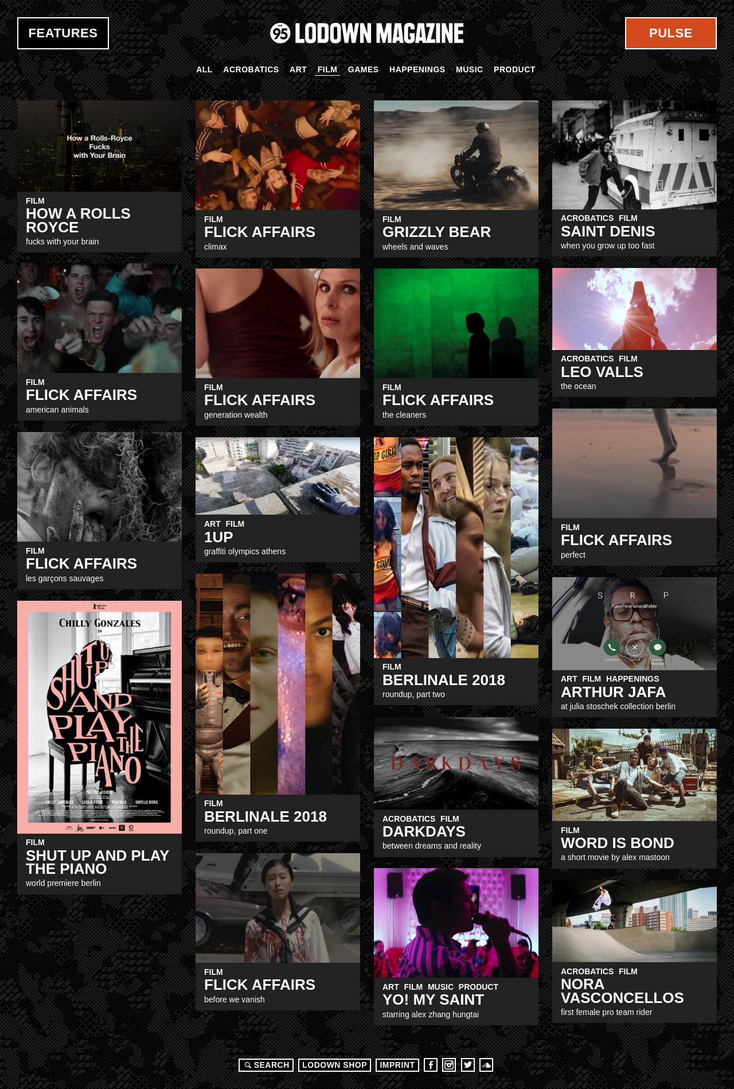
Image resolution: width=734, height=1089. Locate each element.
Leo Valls (602, 371)
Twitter (468, 1065)
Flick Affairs (259, 231)
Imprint (397, 1064)
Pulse (671, 33)
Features (63, 33)
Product (515, 69)
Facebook (431, 1065)
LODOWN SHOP (334, 1064)
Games (363, 69)
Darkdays (424, 831)
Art (298, 69)
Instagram (449, 1065)
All (204, 69)
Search (265, 1065)
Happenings (417, 69)
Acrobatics (251, 69)
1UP (218, 537)
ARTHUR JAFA (613, 692)
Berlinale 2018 (443, 680)
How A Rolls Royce (78, 220)
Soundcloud (486, 1065)
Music (469, 69)
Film (328, 69)
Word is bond (617, 842)
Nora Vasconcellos (622, 990)
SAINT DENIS (608, 231)
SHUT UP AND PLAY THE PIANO (97, 862)
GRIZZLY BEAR (436, 231)
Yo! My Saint (433, 999)
